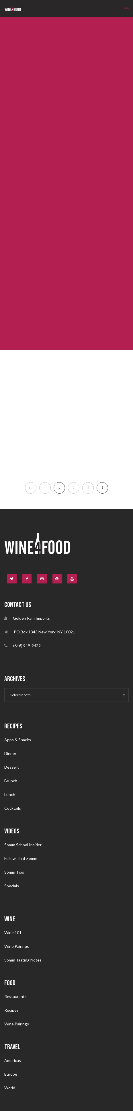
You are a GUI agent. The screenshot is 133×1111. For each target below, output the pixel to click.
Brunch (10, 780)
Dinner (10, 753)
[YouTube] (72, 578)
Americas (12, 1060)
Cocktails (12, 808)
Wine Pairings (16, 946)
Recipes (11, 1010)
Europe (10, 1074)
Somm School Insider (23, 844)
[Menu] (125, 8)
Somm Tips (14, 872)
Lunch (9, 794)
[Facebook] (27, 578)
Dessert (11, 767)
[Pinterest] (57, 578)
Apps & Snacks (17, 739)
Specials (11, 885)
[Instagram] (42, 578)
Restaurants (15, 996)
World (9, 1087)
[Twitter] (12, 578)
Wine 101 (12, 932)
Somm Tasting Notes (23, 960)
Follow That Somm (20, 858)
